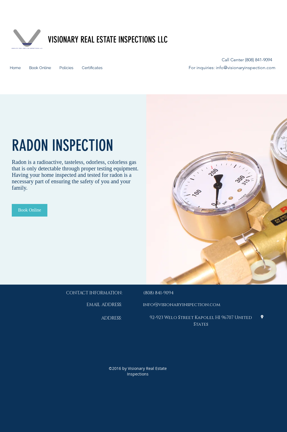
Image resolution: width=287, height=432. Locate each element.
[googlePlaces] (262, 317)
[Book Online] (29, 210)
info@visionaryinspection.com (246, 67)
